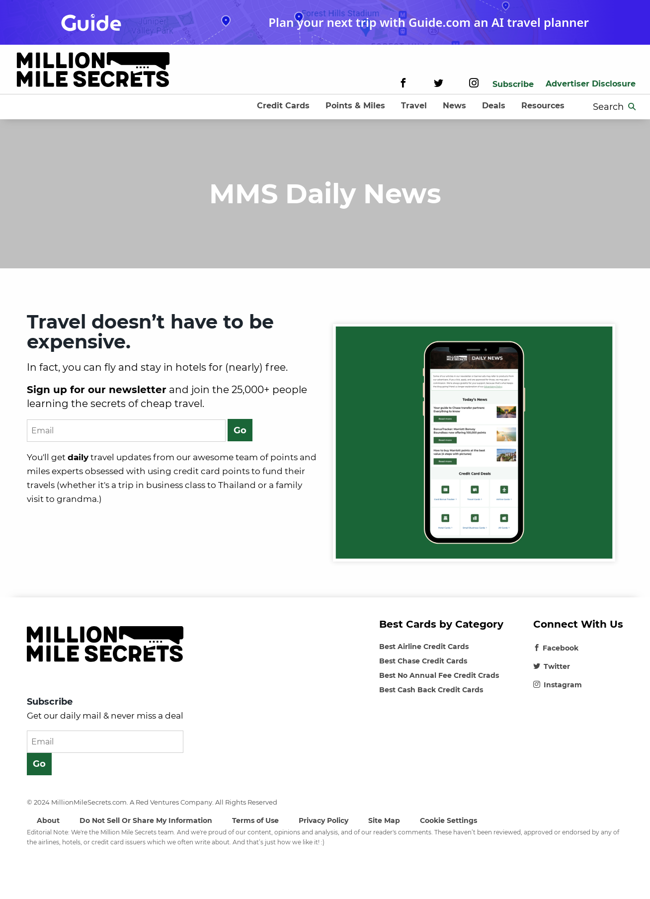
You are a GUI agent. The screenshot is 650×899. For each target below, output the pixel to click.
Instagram (557, 684)
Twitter (551, 666)
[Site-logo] (93, 71)
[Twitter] (438, 84)
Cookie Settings (448, 820)
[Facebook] (403, 84)
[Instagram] (473, 84)
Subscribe (513, 84)
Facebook (555, 648)
